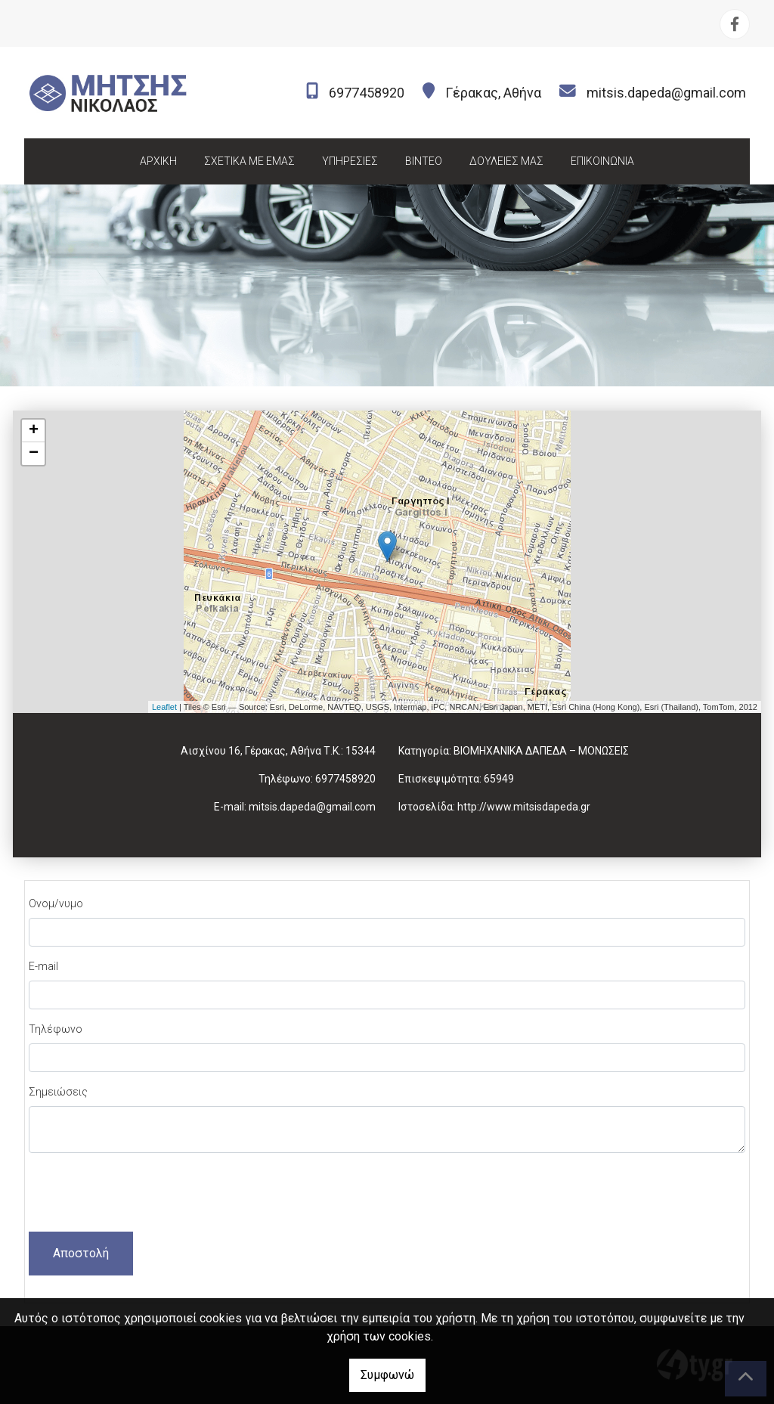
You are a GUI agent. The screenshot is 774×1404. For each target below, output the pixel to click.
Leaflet (164, 706)
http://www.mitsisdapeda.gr (523, 807)
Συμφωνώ (387, 1375)
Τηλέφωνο (55, 1029)
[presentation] (144, 1194)
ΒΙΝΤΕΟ (423, 161)
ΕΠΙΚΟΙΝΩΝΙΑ (602, 161)
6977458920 (366, 93)
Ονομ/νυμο (56, 903)
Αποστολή (81, 1253)
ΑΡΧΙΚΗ (158, 161)
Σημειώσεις (58, 1092)
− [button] (34, 453)
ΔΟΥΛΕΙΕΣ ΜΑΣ (506, 161)
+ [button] (34, 431)
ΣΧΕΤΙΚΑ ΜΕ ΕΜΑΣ (249, 161)
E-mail (43, 966)
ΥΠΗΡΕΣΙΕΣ (350, 161)
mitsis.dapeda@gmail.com (666, 93)
